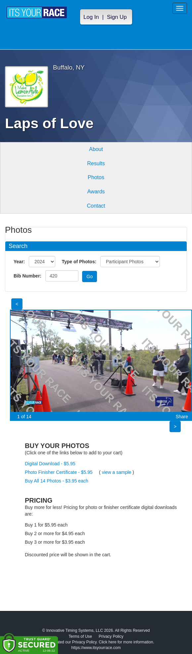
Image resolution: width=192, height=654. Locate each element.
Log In (91, 17)
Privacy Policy (111, 636)
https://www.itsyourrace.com (95, 647)
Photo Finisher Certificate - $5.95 (59, 472)
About (96, 149)
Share (182, 416)
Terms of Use (80, 636)
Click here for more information (126, 642)
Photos (96, 177)
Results (96, 163)
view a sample (116, 472)
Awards (96, 191)
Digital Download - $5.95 (50, 463)
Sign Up (117, 17)
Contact (96, 206)
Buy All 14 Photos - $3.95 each (56, 480)
